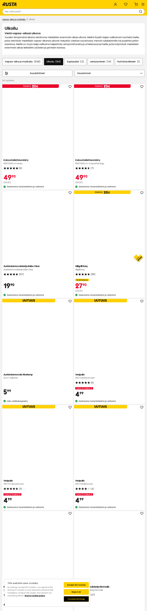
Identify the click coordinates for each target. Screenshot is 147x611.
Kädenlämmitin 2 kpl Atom (103, 495)
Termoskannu (131, 348)
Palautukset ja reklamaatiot (110, 576)
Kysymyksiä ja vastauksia (25, 567)
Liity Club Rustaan (83, 567)
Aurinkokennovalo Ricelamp (46, 202)
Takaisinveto (19, 570)
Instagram (80, 576)
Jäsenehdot (81, 570)
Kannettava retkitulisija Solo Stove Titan (46, 276)
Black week (101, 564)
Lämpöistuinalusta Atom (46, 494)
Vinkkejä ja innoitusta (34, 19)
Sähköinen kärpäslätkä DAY (103, 273)
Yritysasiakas (60, 3)
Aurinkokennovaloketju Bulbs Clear (103, 127)
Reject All (76, 592)
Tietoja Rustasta (51, 567)
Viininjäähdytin (46, 421)
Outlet (68, 19)
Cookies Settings (76, 599)
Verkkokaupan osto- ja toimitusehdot (115, 579)
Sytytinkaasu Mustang (103, 423)
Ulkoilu (63, 77)
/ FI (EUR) (133, 3)
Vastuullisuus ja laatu (36, 3)
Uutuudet (55, 19)
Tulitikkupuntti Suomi (131, 423)
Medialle (47, 576)
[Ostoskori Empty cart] (139, 11)
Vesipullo (75, 200)
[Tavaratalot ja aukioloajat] (89, 11)
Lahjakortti (18, 573)
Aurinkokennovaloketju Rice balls (75, 274)
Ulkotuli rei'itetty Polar (75, 494)
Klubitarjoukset (82, 564)
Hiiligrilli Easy (131, 124)
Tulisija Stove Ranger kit (75, 423)
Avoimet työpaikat (52, 573)
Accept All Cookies (76, 585)
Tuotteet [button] (10, 20)
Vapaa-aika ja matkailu (15, 26)
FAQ (77, 573)
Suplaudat (85, 77)
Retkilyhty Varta (131, 273)
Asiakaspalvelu (11, 3)
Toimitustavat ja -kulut (108, 573)
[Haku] (69, 11)
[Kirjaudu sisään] (113, 11)
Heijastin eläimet (131, 492)
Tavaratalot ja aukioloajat (55, 564)
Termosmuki (46, 350)
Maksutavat (102, 570)
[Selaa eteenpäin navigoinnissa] (141, 80)
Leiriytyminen (112, 77)
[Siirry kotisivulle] (13, 11)
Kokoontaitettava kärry (46, 125)
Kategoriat (78, 3)
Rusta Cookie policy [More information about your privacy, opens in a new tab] (35, 595)
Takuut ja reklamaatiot (24, 576)
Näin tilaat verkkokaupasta (109, 567)
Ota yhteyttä (19, 564)
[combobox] (47, 11)
